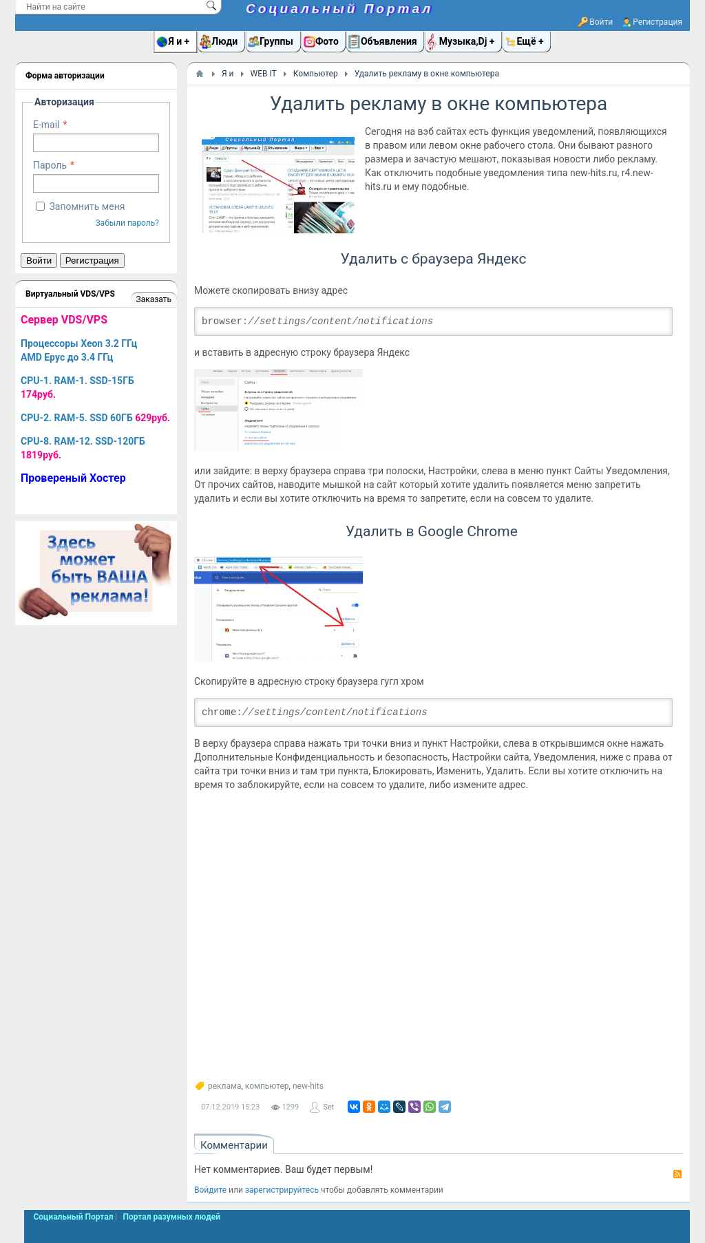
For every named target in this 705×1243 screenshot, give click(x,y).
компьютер (267, 1086)
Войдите (210, 1190)
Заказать (153, 299)
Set (328, 1107)
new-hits (308, 1086)
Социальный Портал (339, 8)
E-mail (46, 124)
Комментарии (234, 1145)
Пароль (50, 165)
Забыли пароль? (127, 223)
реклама (224, 1086)
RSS (677, 1174)
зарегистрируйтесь (282, 1190)
